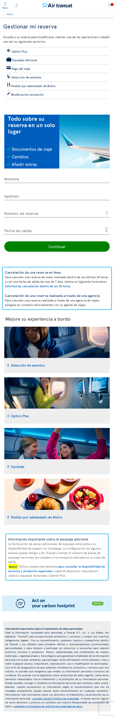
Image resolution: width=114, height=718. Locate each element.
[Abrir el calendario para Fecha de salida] (106, 230)
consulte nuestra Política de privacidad (55, 698)
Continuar (57, 246)
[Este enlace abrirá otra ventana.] (107, 213)
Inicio (10, 14)
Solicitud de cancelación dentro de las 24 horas (37, 286)
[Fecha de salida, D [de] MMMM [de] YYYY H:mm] (57, 230)
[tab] (57, 350)
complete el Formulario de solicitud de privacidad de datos (47, 706)
